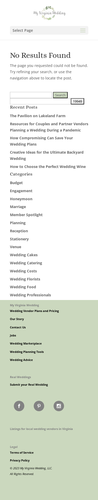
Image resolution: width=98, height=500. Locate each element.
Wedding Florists (25, 279)
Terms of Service (22, 452)
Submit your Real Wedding (29, 384)
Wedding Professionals (30, 294)
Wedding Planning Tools (27, 352)
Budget (16, 182)
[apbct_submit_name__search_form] (77, 101)
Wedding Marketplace (26, 343)
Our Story (17, 319)
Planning (18, 222)
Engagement (21, 190)
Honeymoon (21, 198)
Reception (19, 230)
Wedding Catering (26, 262)
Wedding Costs (23, 270)
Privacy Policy (20, 460)
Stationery (19, 238)
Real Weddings (20, 377)
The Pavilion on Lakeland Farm (38, 115)
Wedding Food (23, 286)
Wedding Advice (21, 360)
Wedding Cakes (24, 254)
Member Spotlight (26, 214)
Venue (15, 246)
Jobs (13, 335)
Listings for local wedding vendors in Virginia (41, 429)
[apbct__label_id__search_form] (40, 101)
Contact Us (18, 327)
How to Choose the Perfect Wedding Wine (48, 166)
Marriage (18, 206)
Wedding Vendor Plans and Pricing (34, 311)
